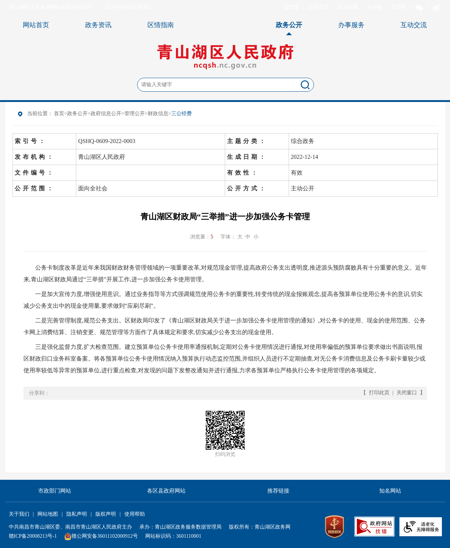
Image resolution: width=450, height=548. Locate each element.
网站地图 (47, 514)
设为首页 (318, 7)
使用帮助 (134, 514)
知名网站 (390, 491)
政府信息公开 (106, 113)
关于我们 (19, 514)
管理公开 (134, 113)
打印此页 (379, 392)
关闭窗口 (406, 392)
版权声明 (105, 514)
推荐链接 (278, 491)
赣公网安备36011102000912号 (105, 536)
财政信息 (158, 113)
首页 (59, 113)
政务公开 (77, 113)
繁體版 (291, 7)
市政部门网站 (54, 491)
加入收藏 (347, 7)
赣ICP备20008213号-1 (33, 536)
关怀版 (374, 7)
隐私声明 (76, 514)
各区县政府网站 (166, 491)
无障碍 (398, 7)
